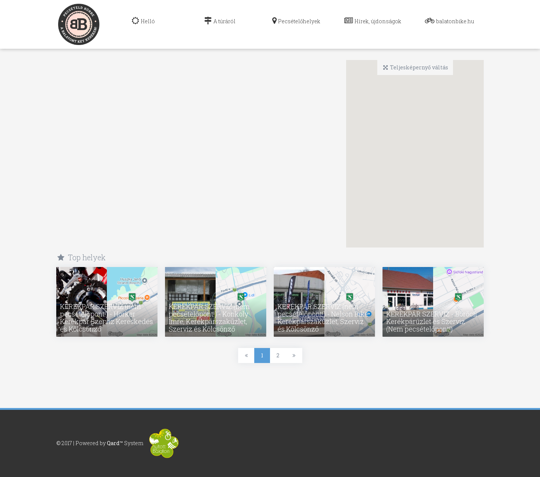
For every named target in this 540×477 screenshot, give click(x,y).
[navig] (143, 24)
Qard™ (115, 442)
